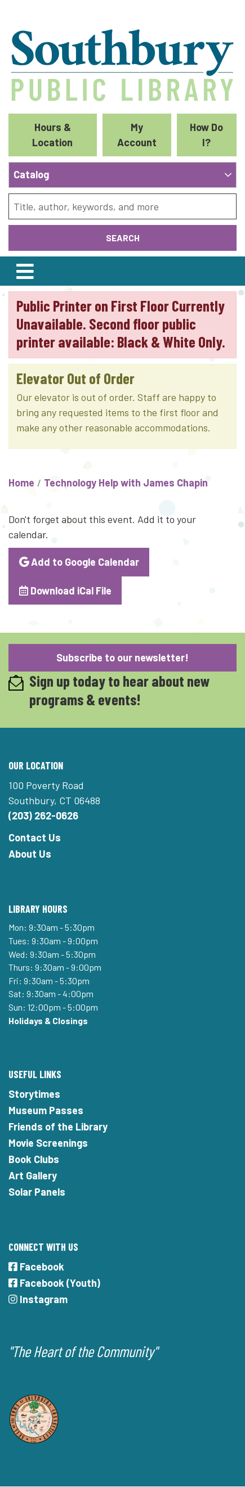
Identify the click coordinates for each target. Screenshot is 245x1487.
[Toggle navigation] (24, 271)
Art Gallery (32, 1175)
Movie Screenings (48, 1143)
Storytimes (34, 1094)
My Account (137, 134)
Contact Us (34, 837)
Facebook (36, 1266)
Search (123, 237)
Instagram (38, 1299)
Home (21, 482)
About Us (29, 854)
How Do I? (206, 134)
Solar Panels (36, 1192)
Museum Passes (45, 1110)
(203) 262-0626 (43, 815)
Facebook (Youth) (54, 1283)
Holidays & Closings (48, 1020)
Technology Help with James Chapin (126, 482)
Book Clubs (33, 1159)
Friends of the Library (58, 1126)
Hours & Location (52, 134)
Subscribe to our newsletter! (122, 657)
